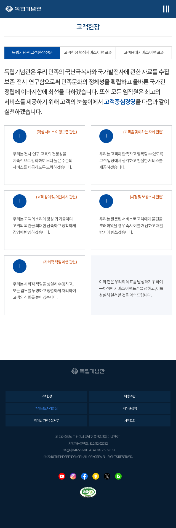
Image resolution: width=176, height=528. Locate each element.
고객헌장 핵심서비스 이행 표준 (88, 52)
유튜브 (61, 476)
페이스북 (84, 476)
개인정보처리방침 (46, 408)
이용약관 (129, 396)
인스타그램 (73, 476)
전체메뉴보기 (165, 9)
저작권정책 (130, 408)
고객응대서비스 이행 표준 (144, 52)
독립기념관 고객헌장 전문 (32, 52)
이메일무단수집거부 (46, 421)
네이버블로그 (118, 476)
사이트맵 (129, 421)
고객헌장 (46, 396)
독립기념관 (23, 9)
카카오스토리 (95, 476)
